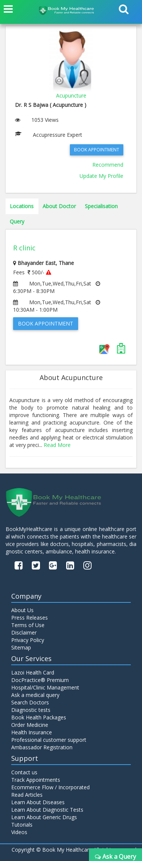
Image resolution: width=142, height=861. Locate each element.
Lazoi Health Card (32, 672)
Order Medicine (29, 724)
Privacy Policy (27, 640)
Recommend (107, 164)
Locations (22, 206)
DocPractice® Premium (40, 679)
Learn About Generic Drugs (44, 817)
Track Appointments (35, 779)
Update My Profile (101, 175)
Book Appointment (96, 149)
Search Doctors (30, 702)
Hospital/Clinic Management (45, 687)
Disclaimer (24, 632)
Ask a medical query (35, 694)
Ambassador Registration (41, 747)
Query (17, 221)
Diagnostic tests (30, 709)
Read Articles (27, 794)
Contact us (24, 772)
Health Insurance (31, 732)
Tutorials (22, 824)
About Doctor (59, 206)
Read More (57, 444)
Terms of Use (27, 625)
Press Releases (29, 617)
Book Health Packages (38, 717)
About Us (22, 610)
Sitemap (21, 647)
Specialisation (101, 206)
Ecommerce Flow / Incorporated (50, 787)
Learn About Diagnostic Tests (47, 809)
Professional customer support (48, 739)
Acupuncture (71, 95)
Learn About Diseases (38, 802)
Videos (19, 832)
